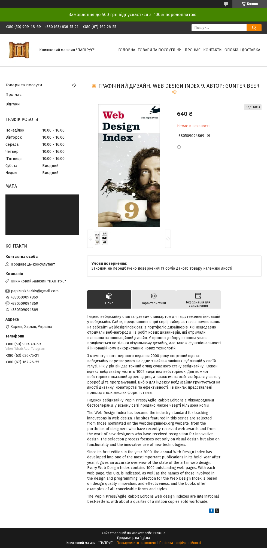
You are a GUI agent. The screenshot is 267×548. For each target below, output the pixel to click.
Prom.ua (159, 533)
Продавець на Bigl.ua (133, 538)
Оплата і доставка (242, 50)
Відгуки (12, 104)
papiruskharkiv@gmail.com (35, 291)
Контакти (212, 50)
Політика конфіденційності (180, 543)
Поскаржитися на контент (136, 543)
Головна (126, 50)
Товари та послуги (156, 50)
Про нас (193, 50)
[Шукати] (254, 27)
